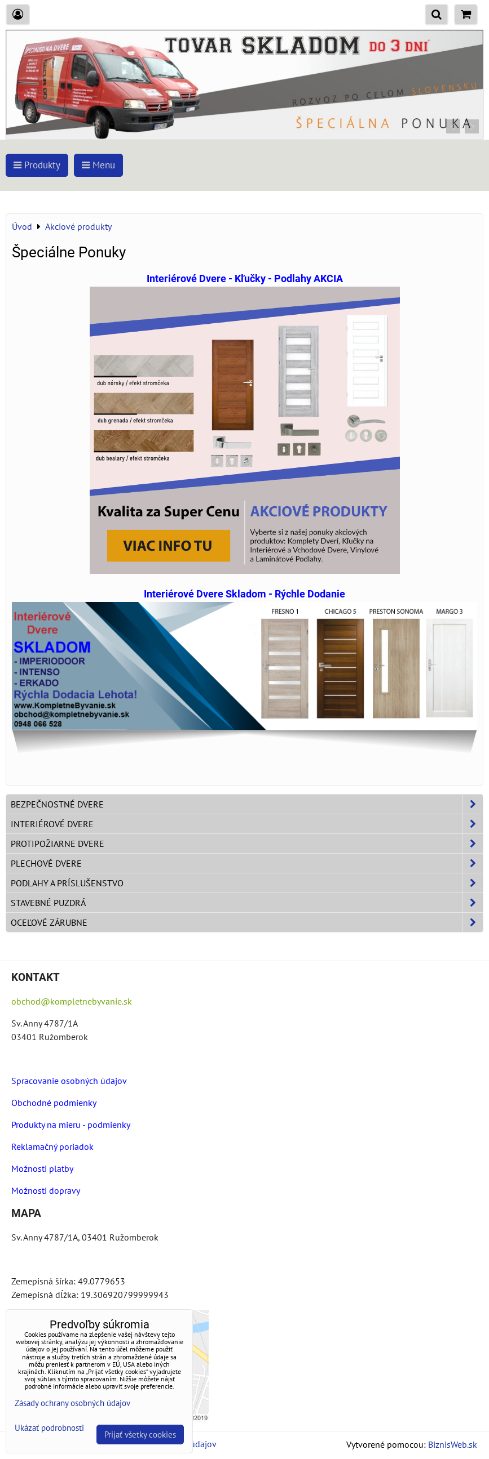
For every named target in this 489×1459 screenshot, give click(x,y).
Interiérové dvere (247, 823)
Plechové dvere (247, 863)
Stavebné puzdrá (247, 902)
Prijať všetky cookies (140, 1434)
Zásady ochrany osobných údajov (72, 1403)
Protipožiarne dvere (247, 843)
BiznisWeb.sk (452, 1444)
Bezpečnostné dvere (247, 804)
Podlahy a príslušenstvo (247, 883)
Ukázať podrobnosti (49, 1428)
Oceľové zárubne (247, 922)
